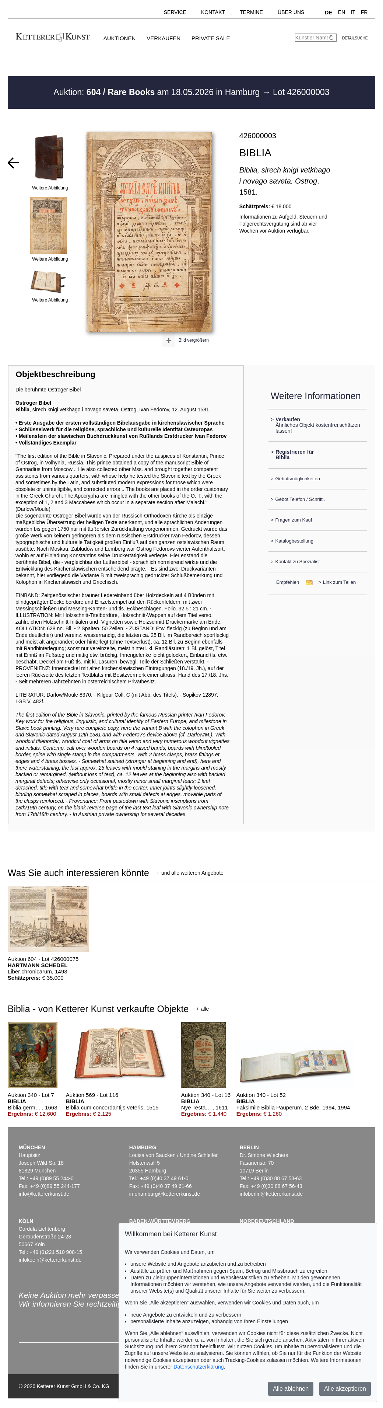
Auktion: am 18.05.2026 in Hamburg (157, 92)
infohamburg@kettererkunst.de (164, 1194)
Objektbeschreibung (55, 374)
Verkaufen (163, 38)
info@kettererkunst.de (44, 1194)
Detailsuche (355, 38)
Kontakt (213, 12)
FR (364, 12)
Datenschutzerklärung (198, 1367)
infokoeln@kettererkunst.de (50, 1260)
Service (175, 12)
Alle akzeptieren (345, 1389)
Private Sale (211, 38)
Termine (251, 12)
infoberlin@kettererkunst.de (271, 1194)
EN (341, 12)
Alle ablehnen (291, 1389)
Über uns (291, 12)
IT (353, 12)
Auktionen (119, 38)
